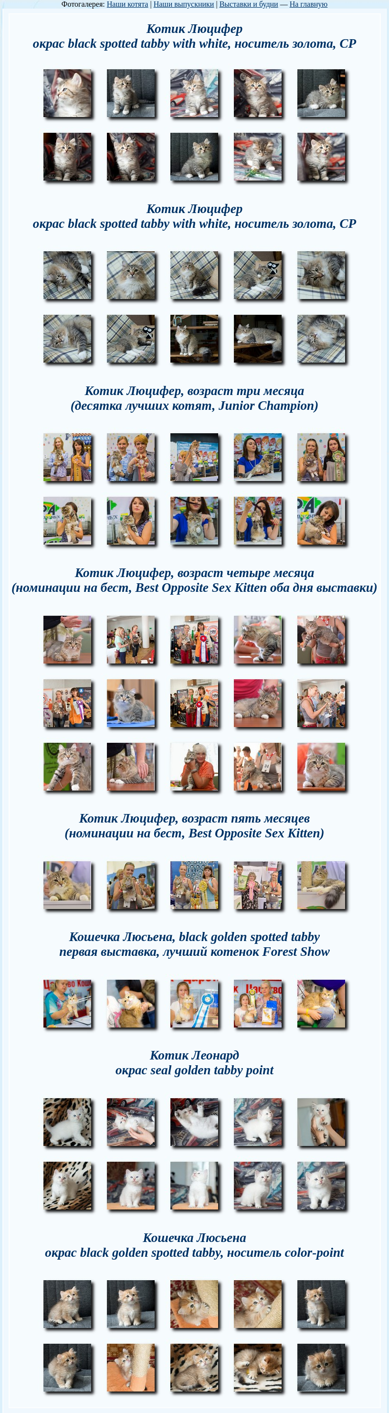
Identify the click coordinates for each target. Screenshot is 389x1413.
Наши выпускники (184, 4)
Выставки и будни (249, 4)
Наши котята (127, 4)
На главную (309, 4)
